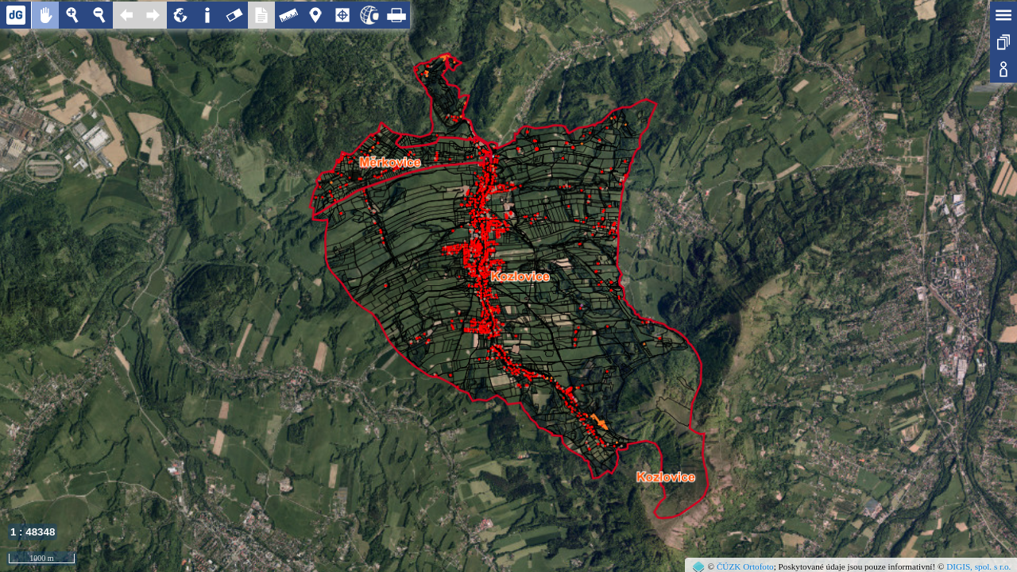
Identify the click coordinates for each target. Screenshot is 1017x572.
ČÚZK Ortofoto (745, 566)
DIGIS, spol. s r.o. (978, 566)
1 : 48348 (32, 532)
